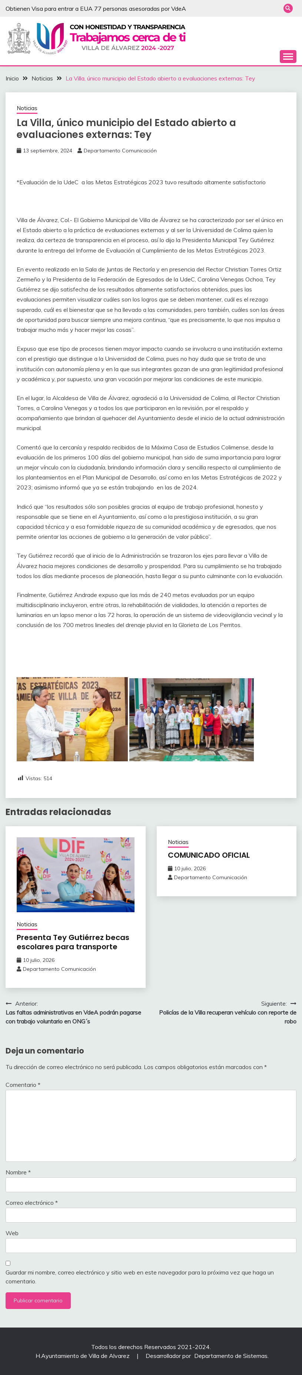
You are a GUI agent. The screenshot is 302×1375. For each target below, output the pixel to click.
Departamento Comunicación (120, 150)
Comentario (23, 1084)
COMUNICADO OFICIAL (209, 855)
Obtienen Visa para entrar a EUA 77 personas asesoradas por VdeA (96, 8)
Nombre (18, 1172)
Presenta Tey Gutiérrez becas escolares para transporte (73, 942)
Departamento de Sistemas (231, 1355)
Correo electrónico (32, 1202)
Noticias (27, 108)
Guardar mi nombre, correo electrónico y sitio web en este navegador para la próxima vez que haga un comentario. (140, 1277)
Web (12, 1233)
